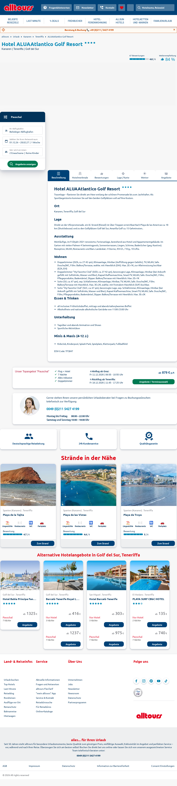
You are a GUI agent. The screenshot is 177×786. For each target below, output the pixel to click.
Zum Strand (42, 546)
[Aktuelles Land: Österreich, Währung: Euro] (130, 7)
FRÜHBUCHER (75, 21)
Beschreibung (59, 178)
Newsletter (74, 691)
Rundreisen (9, 700)
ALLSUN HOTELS (120, 21)
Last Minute (10, 691)
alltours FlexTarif (44, 691)
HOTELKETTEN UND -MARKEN (140, 21)
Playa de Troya (132, 517)
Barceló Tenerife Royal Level (63, 602)
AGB (5, 763)
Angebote (27, 627)
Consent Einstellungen (162, 763)
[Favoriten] (121, 7)
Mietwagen (9, 718)
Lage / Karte (123, 178)
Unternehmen (75, 682)
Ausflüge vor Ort (12, 705)
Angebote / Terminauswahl (153, 384)
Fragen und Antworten (47, 687)
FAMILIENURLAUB (163, 21)
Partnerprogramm (77, 705)
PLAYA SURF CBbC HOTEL (148, 602)
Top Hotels (9, 687)
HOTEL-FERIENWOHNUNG (97, 21)
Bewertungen (102, 178)
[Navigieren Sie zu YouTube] (159, 684)
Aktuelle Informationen (48, 682)
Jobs (70, 687)
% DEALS (54, 21)
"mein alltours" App (46, 696)
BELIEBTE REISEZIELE (13, 21)
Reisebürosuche (44, 705)
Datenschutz (74, 700)
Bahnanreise (10, 714)
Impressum (34, 763)
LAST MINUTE (33, 21)
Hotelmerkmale (80, 178)
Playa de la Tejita (13, 517)
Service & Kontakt (45, 700)
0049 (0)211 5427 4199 (62, 412)
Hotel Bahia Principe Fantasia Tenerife (26, 602)
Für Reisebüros (43, 709)
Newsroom (73, 696)
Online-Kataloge (44, 714)
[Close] (174, 29)
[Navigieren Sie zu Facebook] (136, 684)
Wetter (144, 178)
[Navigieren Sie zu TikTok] (166, 684)
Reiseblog (9, 696)
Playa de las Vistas (74, 517)
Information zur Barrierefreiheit (113, 763)
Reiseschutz (10, 709)
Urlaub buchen (11, 682)
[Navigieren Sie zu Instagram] (144, 684)
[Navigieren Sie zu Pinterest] (151, 684)
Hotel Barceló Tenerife (103, 602)
